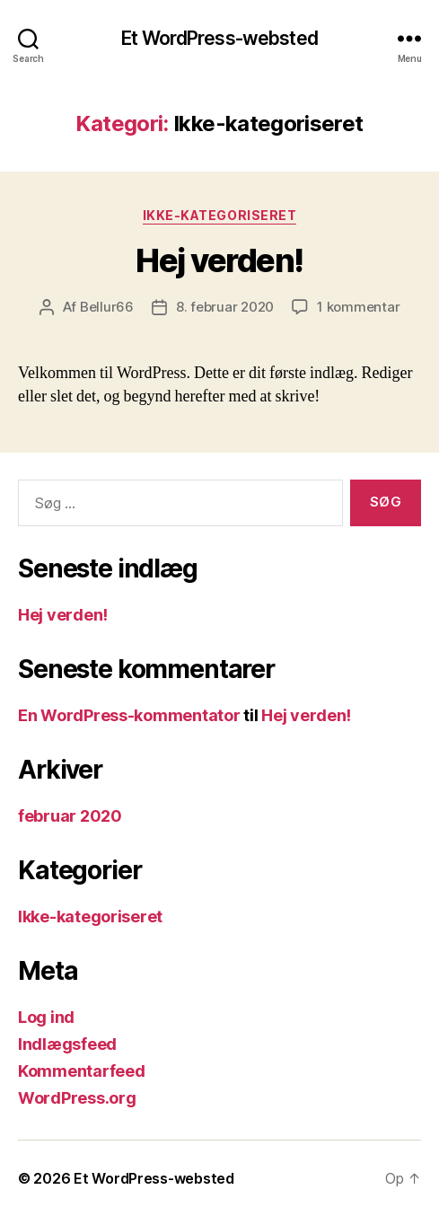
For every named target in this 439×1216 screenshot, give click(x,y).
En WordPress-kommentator (129, 715)
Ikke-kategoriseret (219, 215)
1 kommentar (358, 306)
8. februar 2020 (225, 306)
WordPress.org (77, 1097)
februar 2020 (70, 815)
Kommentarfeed (81, 1071)
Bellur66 (107, 306)
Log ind (46, 1017)
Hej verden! (219, 260)
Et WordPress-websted (219, 38)
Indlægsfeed (67, 1044)
